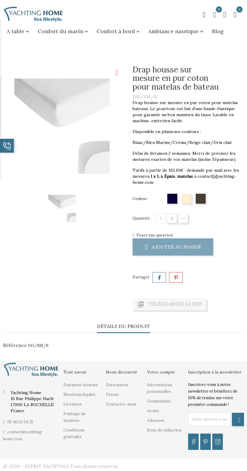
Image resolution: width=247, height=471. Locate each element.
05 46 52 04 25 (20, 422)
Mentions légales (79, 394)
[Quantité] (161, 218)
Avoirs (153, 410)
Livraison (72, 404)
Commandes (159, 401)
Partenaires (117, 384)
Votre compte (161, 372)
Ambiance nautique (176, 31)
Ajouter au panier (173, 247)
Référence (15, 345)
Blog (218, 31)
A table (18, 31)
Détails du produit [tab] (123, 326)
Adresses (155, 420)
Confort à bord (119, 31)
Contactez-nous (121, 404)
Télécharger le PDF (169, 304)
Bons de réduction (164, 430)
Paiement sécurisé (80, 384)
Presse (112, 394)
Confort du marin (63, 31)
